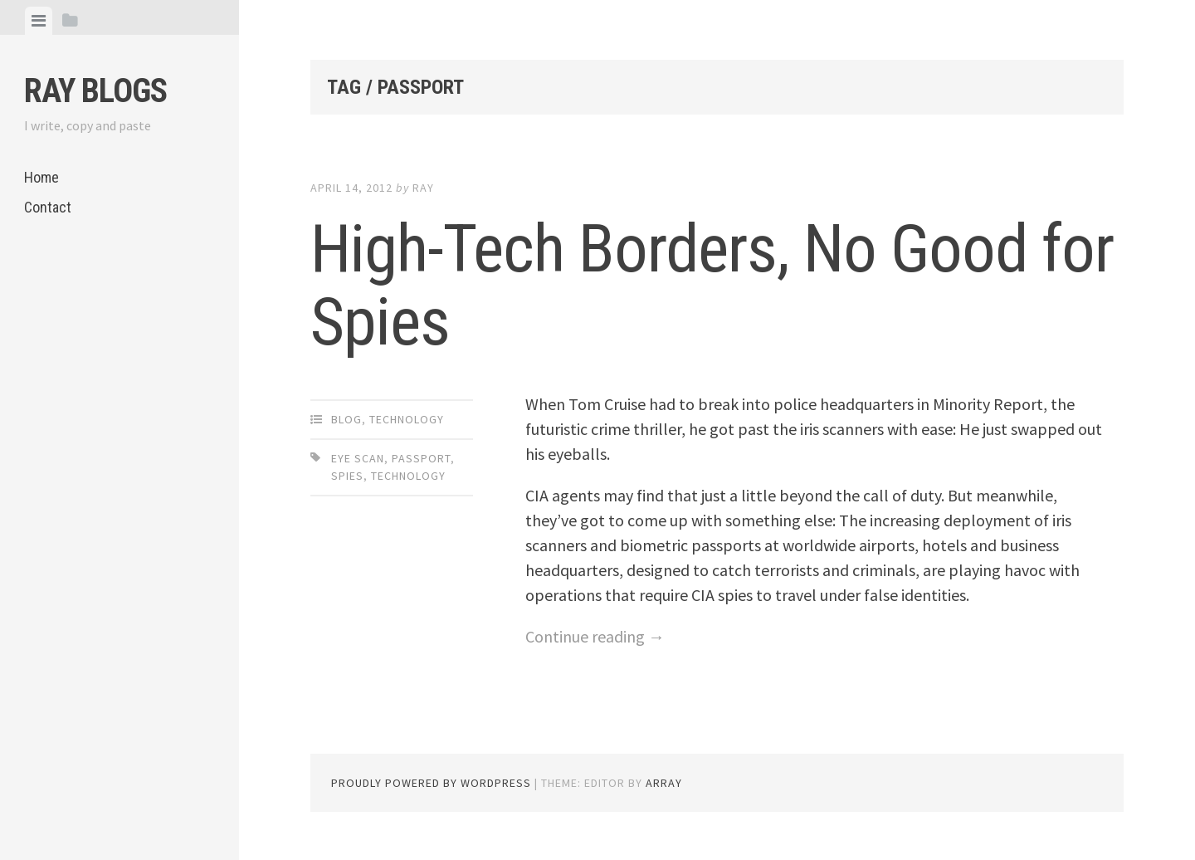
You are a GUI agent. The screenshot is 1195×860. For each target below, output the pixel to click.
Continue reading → (595, 636)
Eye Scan (357, 458)
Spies (347, 475)
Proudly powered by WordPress (431, 782)
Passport (421, 458)
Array (664, 782)
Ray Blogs (95, 90)
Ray (423, 187)
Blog (346, 419)
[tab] (38, 21)
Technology (406, 419)
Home (41, 177)
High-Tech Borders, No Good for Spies (712, 285)
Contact (47, 207)
